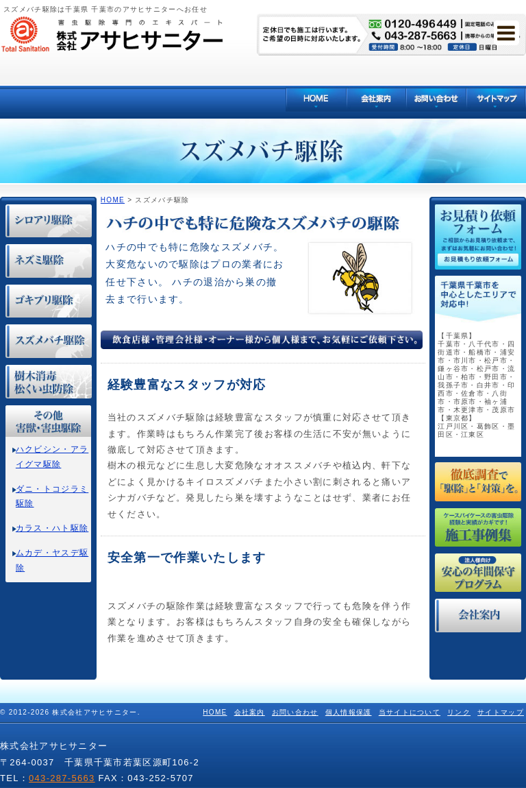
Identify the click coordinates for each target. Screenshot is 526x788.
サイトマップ (500, 712)
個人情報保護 (348, 712)
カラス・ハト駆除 (52, 528)
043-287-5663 (62, 778)
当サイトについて (409, 712)
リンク (459, 712)
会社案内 (249, 712)
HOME (113, 200)
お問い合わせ (295, 712)
